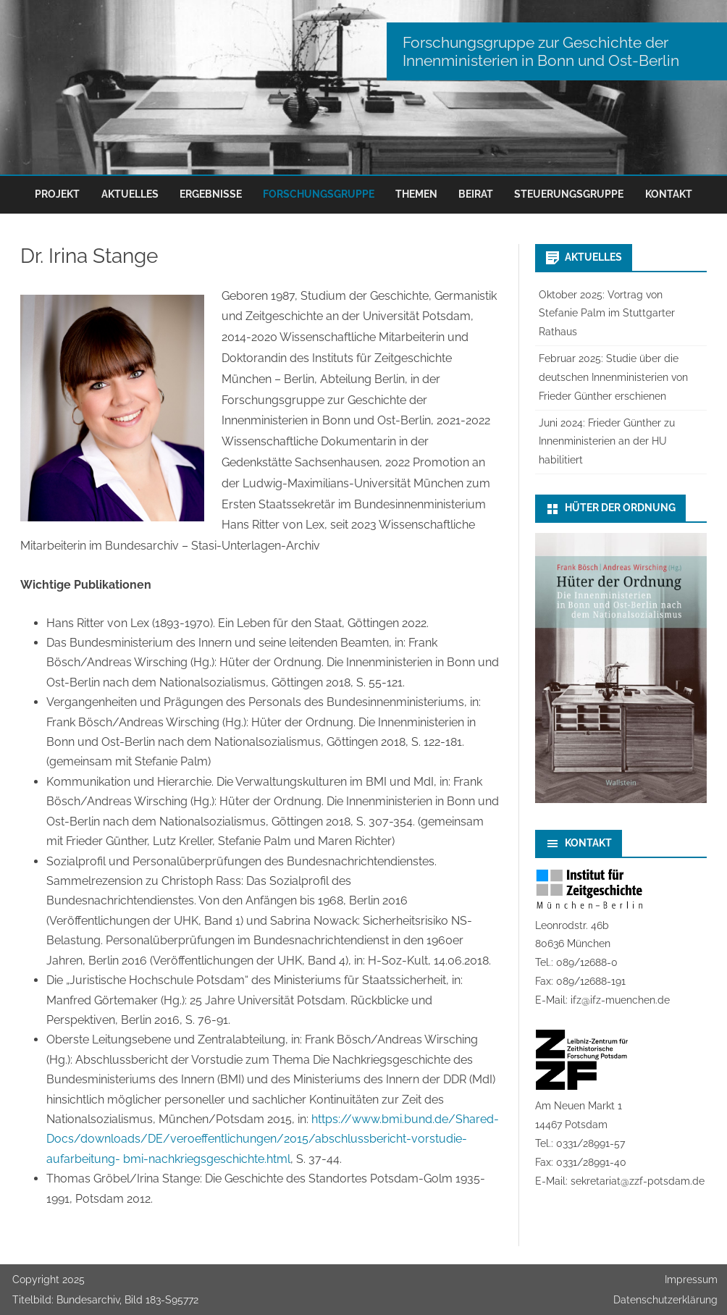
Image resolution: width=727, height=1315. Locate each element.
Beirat (475, 194)
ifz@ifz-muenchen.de (620, 1000)
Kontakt (668, 194)
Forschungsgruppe (318, 194)
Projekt (57, 194)
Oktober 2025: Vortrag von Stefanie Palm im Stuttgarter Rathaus (607, 313)
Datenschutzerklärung (665, 1300)
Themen (416, 194)
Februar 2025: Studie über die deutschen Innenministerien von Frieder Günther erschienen (613, 377)
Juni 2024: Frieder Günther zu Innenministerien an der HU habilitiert (607, 441)
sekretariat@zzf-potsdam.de (638, 1181)
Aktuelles (130, 194)
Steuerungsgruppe (568, 194)
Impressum (691, 1279)
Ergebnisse (211, 194)
